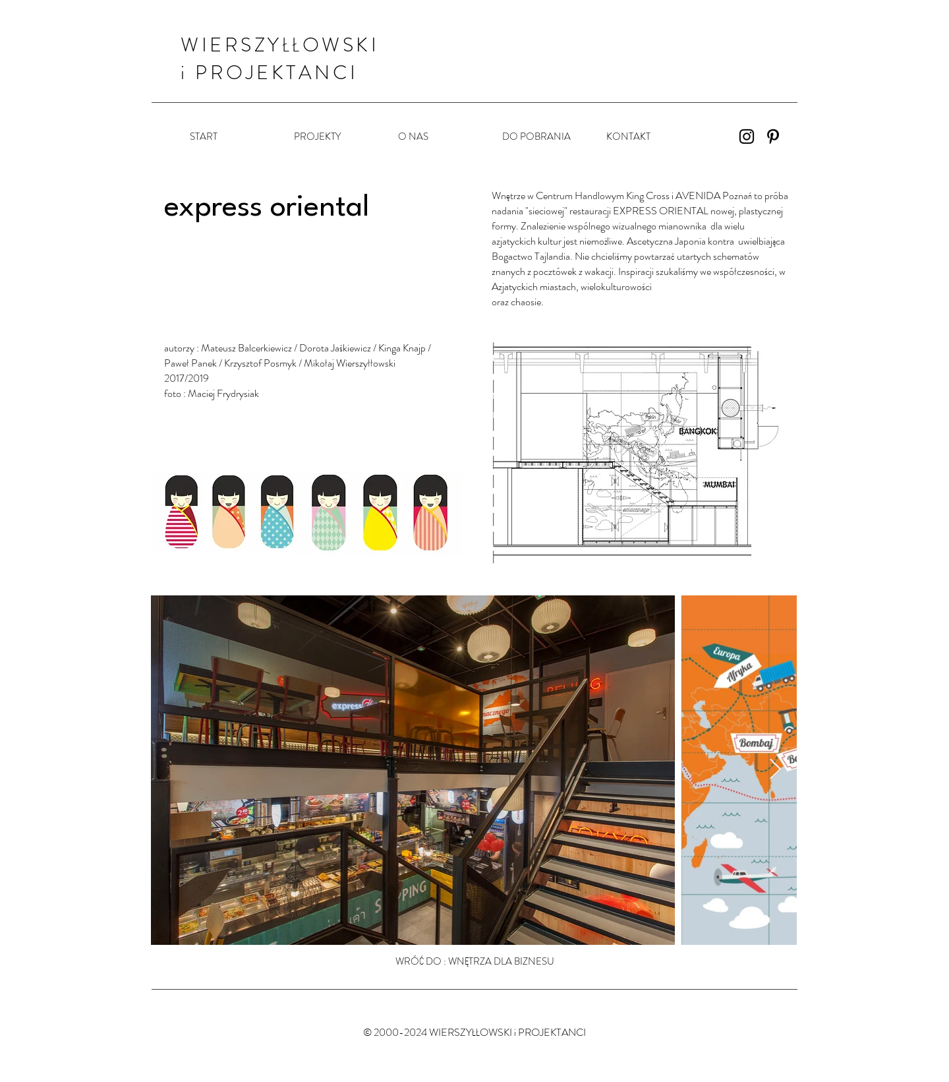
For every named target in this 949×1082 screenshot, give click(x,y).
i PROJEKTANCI (270, 72)
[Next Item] (775, 770)
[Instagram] (747, 136)
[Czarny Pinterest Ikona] (773, 136)
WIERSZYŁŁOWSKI (280, 45)
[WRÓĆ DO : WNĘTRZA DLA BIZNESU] (474, 961)
